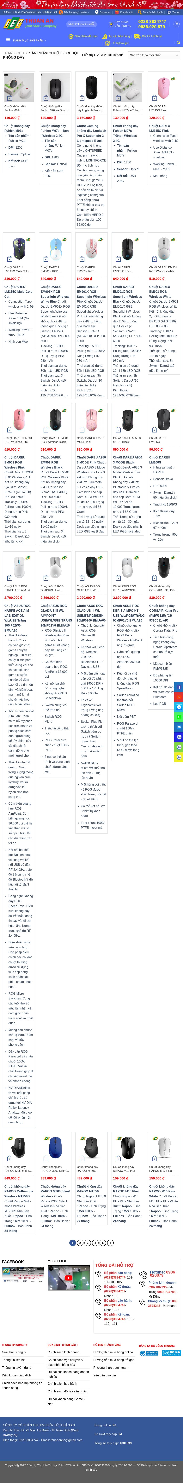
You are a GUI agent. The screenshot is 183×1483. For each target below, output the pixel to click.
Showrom (102, 12)
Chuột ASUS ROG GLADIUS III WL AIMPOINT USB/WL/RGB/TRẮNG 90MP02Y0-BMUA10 (55, 588)
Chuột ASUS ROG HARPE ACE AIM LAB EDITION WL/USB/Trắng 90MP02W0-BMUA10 (18, 588)
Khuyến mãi (124, 12)
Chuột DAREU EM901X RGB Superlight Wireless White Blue (53, 269)
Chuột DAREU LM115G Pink (158, 108)
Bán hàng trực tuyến (74, 12)
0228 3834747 (152, 21)
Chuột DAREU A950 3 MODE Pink (91, 440)
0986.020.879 (151, 26)
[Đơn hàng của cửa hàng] (154, 55)
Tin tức (173, 12)
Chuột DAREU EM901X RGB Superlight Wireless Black (125, 269)
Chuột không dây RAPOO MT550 (87, 1168)
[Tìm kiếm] (178, 42)
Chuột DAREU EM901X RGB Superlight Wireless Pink (89, 269)
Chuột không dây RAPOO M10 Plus (124, 1168)
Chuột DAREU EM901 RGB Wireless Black (54, 440)
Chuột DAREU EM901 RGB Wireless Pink (18, 440)
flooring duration (91, 1477)
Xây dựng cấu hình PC (120, 24)
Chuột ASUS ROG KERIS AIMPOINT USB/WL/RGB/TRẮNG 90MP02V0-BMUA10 (127, 588)
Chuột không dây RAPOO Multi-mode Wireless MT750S (16, 1169)
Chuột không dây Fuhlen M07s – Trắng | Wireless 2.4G (127, 108)
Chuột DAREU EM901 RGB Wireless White (163, 269)
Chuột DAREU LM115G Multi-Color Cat (16, 269)
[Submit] (93, 24)
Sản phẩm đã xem (86, 36)
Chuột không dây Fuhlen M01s (15, 108)
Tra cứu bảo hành (150, 12)
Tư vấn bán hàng (119, 36)
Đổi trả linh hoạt (152, 36)
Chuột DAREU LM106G (158, 440)
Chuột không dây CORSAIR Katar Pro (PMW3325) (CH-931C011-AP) (161, 588)
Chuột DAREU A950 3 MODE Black (127, 440)
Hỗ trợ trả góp (120, 43)
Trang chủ (13, 53)
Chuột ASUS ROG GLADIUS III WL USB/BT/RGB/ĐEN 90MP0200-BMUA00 (89, 588)
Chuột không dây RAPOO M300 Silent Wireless (53, 1169)
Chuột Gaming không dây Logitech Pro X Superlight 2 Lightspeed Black (91, 108)
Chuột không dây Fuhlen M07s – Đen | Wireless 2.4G (53, 108)
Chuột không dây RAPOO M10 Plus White (160, 1169)
